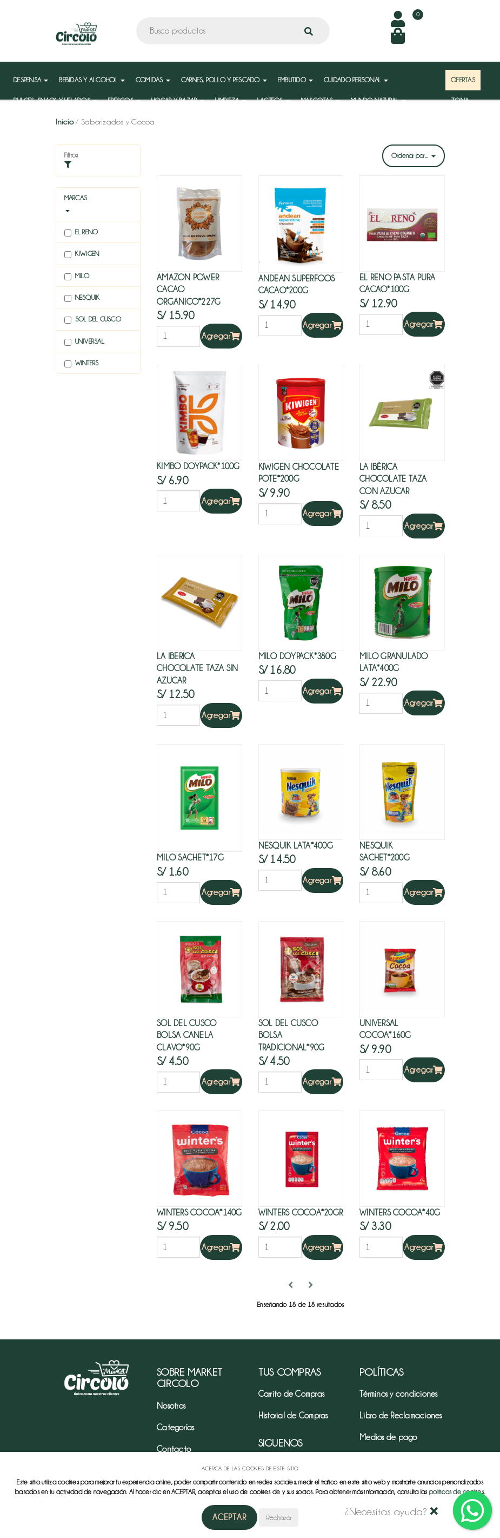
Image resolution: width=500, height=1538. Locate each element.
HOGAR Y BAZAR (177, 100)
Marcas (76, 197)
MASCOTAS (320, 100)
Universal (84, 342)
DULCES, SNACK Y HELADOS (55, 100)
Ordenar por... (413, 155)
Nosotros (171, 1406)
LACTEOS (273, 100)
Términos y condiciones (398, 1394)
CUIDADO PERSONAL (356, 79)
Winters (81, 363)
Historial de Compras (293, 1415)
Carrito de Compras (291, 1394)
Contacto (174, 1449)
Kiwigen (81, 254)
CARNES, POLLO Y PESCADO (224, 79)
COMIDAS (153, 79)
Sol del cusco (92, 320)
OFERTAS (463, 79)
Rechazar (278, 1517)
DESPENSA (31, 79)
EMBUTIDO (295, 79)
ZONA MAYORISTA (467, 106)
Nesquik (82, 298)
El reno (81, 232)
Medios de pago (388, 1437)
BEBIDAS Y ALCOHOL (92, 79)
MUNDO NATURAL (378, 100)
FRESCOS (124, 100)
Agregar (221, 336)
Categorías (176, 1427)
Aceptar (229, 1517)
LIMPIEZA (230, 100)
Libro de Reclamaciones (400, 1415)
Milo (77, 276)
